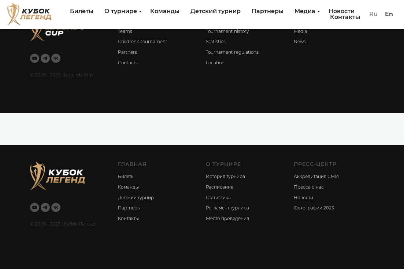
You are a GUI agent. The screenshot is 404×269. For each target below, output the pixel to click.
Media (300, 32)
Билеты (81, 12)
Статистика (218, 198)
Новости (342, 12)
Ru (373, 15)
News (300, 42)
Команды (164, 12)
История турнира (225, 177)
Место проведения (227, 219)
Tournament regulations (232, 52)
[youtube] (34, 58)
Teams (125, 32)
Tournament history (227, 32)
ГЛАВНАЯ (132, 164)
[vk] (55, 58)
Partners (127, 52)
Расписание (219, 187)
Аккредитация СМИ (316, 177)
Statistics (216, 42)
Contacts (128, 63)
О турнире (120, 12)
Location (215, 63)
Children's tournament (142, 42)
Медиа (304, 12)
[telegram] (45, 58)
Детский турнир (215, 12)
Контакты (345, 17)
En (389, 15)
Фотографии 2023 (314, 208)
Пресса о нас (309, 187)
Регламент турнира (227, 208)
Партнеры (267, 12)
